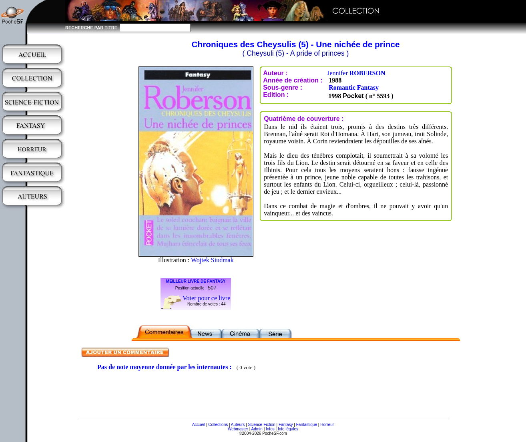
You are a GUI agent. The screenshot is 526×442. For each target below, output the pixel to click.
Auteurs (238, 424)
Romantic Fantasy (354, 87)
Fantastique (306, 424)
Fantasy (286, 424)
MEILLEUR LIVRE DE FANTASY (196, 281)
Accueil (198, 424)
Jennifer (356, 73)
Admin (257, 429)
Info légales (288, 429)
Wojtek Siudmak (212, 260)
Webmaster (238, 429)
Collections (218, 424)
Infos (270, 429)
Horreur (327, 424)
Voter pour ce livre (206, 298)
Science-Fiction (261, 424)
